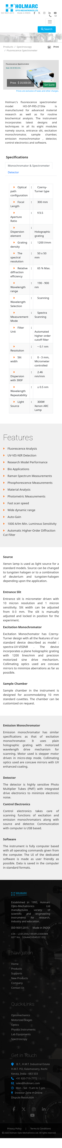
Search (46, 29)
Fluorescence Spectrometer (22, 50)
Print (53, 46)
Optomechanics (20, 1015)
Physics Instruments (23, 1029)
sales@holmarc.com (28, 1083)
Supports (16, 973)
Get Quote (49, 85)
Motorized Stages (21, 1020)
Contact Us (17, 987)
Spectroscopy (24, 46)
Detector (13, 172)
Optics (15, 1024)
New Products (19, 978)
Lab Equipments (21, 1034)
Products (8, 46)
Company (17, 983)
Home (15, 964)
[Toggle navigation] (49, 22)
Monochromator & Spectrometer (29, 165)
